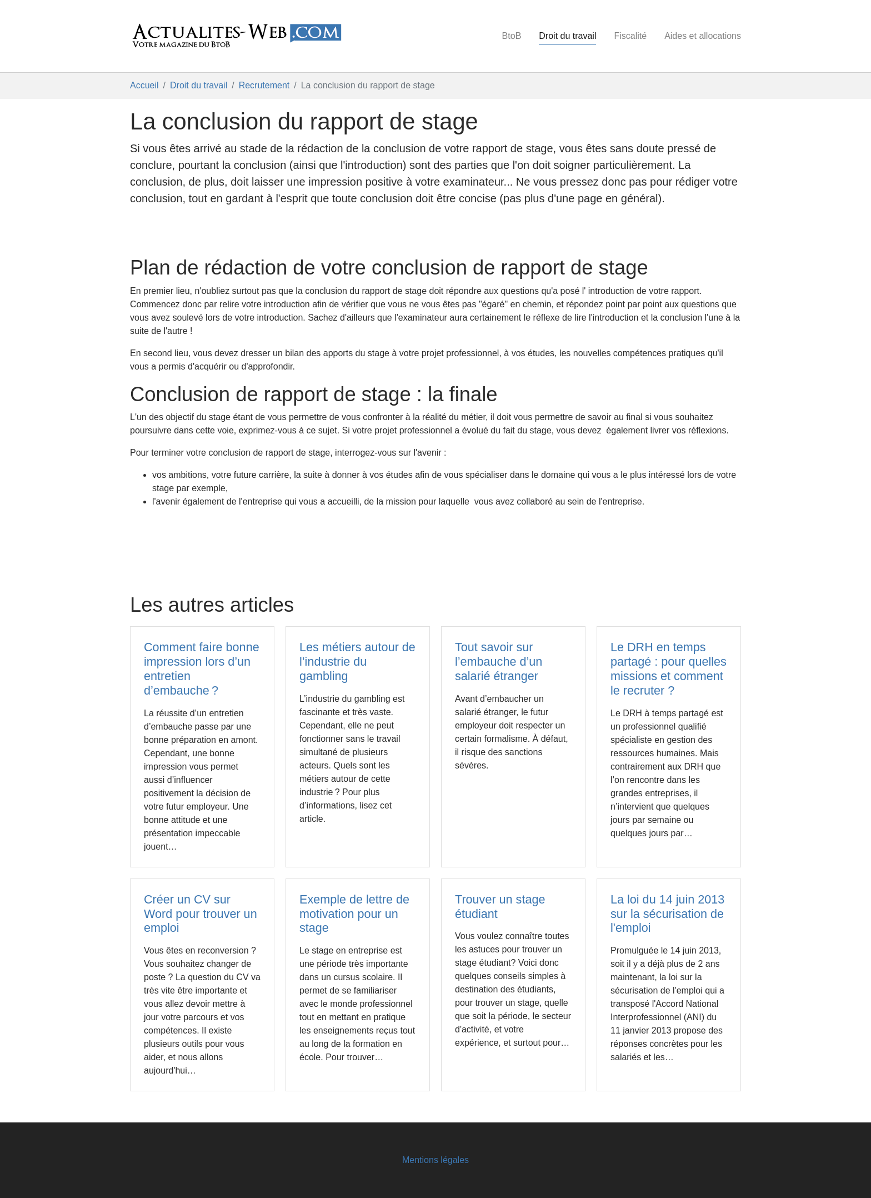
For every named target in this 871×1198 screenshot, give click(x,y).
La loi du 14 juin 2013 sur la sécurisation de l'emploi (667, 913)
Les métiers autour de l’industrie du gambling (357, 661)
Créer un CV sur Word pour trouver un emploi (200, 913)
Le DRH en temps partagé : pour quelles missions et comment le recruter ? (668, 668)
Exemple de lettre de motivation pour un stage (354, 913)
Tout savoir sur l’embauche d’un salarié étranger (498, 661)
